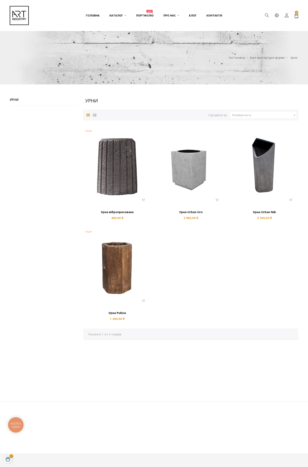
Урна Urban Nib (264, 212)
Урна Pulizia (117, 313)
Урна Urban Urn (191, 212)
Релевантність (264, 115)
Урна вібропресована (117, 212)
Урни (14, 100)
